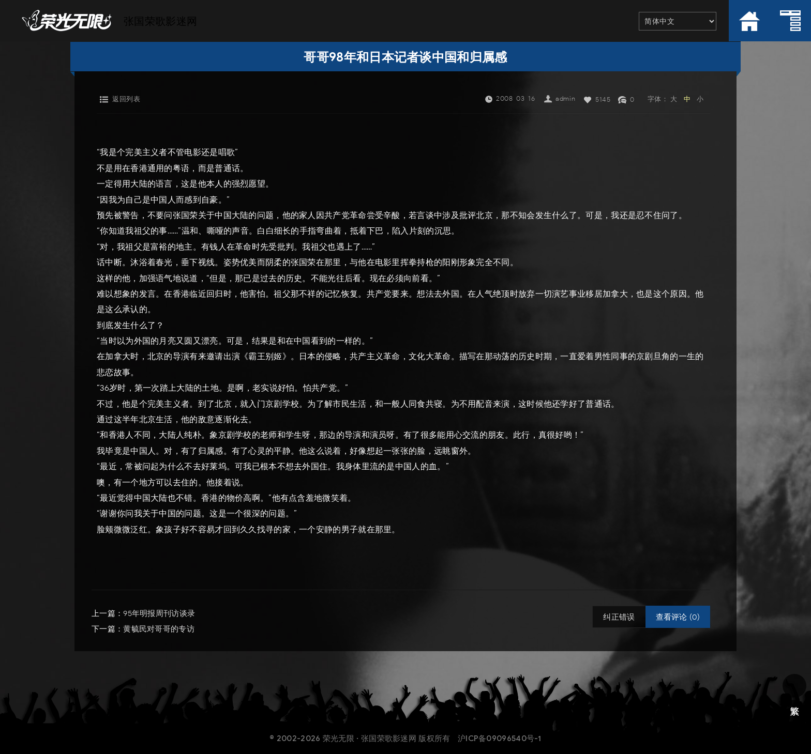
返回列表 (126, 99)
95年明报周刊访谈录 (159, 613)
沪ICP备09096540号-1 (500, 738)
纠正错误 (619, 617)
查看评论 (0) (678, 617)
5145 (602, 99)
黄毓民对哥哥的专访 (158, 629)
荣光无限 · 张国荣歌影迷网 (369, 738)
